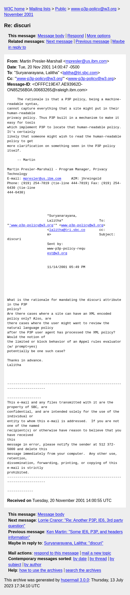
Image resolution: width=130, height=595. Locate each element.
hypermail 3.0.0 (75, 580)
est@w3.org (57, 253)
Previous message (92, 41)
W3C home (14, 9)
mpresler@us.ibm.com (86, 61)
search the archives (83, 570)
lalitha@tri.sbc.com (80, 73)
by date (79, 559)
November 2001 (18, 14)
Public (60, 9)
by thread (98, 559)
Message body (51, 36)
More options (99, 36)
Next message (59, 41)
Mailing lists (40, 9)
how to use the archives (41, 570)
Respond (75, 36)
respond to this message (56, 553)
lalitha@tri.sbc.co (67, 230)
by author (33, 564)
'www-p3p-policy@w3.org (39, 78)
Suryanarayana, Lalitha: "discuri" (73, 543)
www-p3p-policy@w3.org (93, 9)
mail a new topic (96, 553)
